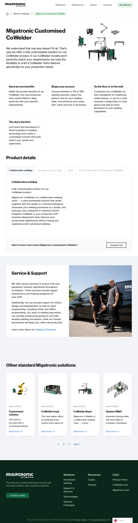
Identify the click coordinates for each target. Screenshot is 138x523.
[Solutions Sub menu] (66, 5)
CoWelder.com (120, 484)
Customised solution (16, 413)
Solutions (60, 4)
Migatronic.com (121, 490)
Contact (106, 4)
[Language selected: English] (122, 520)
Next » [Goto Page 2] (77, 444)
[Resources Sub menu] (85, 5)
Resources (77, 4)
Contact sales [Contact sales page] (17, 495)
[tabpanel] (69, 207)
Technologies (70, 496)
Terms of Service (98, 520)
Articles (92, 484)
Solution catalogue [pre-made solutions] (21, 14)
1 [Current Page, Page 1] (58, 444)
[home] (7, 14)
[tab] (20, 170)
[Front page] (19, 476)
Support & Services (46, 329)
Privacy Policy (120, 479)
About (92, 4)
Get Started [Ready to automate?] (124, 5)
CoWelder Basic (83, 411)
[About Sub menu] (98, 5)
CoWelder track (50, 411)
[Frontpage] (16, 5)
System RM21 (114, 411)
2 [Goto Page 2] (63, 444)
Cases (91, 479)
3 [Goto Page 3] (69, 444)
